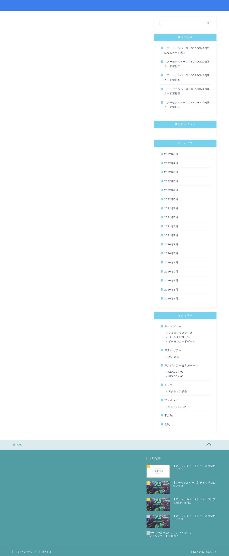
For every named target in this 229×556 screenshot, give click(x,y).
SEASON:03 (176, 376)
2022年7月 (171, 163)
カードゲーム (172, 326)
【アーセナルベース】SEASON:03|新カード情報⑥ (187, 77)
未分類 (168, 415)
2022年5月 (171, 181)
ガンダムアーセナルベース (181, 365)
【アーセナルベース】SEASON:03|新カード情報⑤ (187, 91)
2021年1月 (171, 235)
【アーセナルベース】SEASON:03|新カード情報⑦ (187, 64)
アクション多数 (177, 391)
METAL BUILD (177, 406)
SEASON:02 (176, 371)
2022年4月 (171, 190)
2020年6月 (171, 271)
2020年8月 (171, 253)
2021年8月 (171, 217)
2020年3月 (171, 280)
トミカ (168, 384)
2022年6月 (171, 172)
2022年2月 (171, 208)
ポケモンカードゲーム (181, 341)
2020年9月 (171, 244)
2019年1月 (171, 298)
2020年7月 (171, 262)
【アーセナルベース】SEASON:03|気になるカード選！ (187, 50)
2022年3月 (171, 199)
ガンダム (173, 356)
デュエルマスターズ (180, 333)
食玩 (167, 424)
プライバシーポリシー (26, 552)
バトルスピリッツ (179, 337)
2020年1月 (171, 289)
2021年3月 (171, 226)
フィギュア (171, 400)
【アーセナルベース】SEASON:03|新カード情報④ (187, 105)
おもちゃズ (22, 5)
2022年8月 (171, 154)
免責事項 (46, 552)
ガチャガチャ (172, 350)
